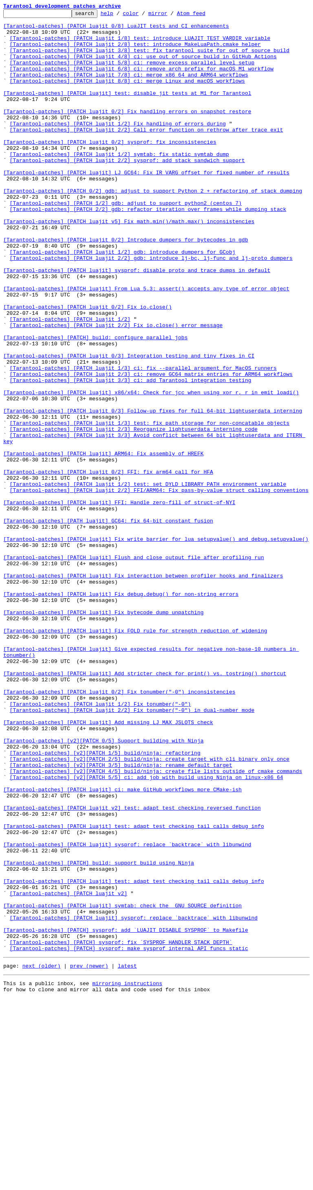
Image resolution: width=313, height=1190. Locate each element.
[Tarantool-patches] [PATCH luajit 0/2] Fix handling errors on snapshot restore (127, 132)
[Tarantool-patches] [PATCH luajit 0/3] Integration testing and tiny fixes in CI (128, 425)
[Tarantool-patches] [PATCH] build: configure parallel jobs (95, 403)
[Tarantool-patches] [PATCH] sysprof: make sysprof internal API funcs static (129, 1136)
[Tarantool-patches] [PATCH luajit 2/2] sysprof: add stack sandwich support (127, 190)
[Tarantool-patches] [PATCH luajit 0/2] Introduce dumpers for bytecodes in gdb (125, 286)
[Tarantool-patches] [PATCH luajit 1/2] (70, 381)
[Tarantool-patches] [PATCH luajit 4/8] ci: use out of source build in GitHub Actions (143, 66)
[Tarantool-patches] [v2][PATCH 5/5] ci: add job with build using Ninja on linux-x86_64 (146, 931)
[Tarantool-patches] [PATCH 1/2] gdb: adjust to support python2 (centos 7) (126, 242)
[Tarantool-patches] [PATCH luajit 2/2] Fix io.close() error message (116, 388)
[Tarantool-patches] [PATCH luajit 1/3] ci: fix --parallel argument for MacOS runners (143, 440)
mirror (170, 15)
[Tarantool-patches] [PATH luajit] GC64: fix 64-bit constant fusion (108, 623)
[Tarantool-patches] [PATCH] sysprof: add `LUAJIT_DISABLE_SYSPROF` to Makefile (125, 1114)
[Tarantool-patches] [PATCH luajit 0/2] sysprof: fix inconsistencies (109, 168)
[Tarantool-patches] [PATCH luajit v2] (69, 1070)
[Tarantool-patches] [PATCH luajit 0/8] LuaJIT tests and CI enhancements (116, 29)
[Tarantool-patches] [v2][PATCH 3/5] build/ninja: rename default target (121, 916)
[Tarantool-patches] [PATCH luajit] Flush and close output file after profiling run (133, 667)
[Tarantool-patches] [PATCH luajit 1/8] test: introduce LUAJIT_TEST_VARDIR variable (140, 44)
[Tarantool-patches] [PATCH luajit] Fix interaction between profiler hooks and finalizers (143, 689)
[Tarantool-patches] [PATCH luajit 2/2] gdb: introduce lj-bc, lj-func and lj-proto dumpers (151, 308)
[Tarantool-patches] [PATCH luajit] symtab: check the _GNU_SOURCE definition (122, 1085)
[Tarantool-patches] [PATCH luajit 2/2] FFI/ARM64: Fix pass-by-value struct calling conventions (159, 586)
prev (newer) (89, 1155)
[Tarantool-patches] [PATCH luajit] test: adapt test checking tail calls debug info (133, 989)
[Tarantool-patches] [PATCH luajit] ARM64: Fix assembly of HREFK (103, 542)
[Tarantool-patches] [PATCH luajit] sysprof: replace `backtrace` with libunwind (127, 1011)
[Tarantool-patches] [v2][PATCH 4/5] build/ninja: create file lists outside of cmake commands (156, 923)
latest (127, 1155)
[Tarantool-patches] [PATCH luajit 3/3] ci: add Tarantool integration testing (130, 454)
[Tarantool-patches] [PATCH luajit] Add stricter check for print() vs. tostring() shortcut (144, 806)
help (119, 15)
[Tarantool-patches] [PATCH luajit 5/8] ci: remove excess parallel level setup (132, 73)
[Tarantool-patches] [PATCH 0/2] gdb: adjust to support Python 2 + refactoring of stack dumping (152, 227)
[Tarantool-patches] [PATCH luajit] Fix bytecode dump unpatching (103, 733)
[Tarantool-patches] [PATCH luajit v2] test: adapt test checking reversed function (132, 967)
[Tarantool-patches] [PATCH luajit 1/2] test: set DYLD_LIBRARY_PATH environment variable (148, 579)
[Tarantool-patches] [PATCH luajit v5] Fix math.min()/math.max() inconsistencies (128, 264)
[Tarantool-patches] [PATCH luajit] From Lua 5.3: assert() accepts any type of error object (146, 344)
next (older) (41, 1155)
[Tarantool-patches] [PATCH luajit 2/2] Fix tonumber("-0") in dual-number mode (132, 850)
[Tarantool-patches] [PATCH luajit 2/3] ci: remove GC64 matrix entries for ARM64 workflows (151, 447)
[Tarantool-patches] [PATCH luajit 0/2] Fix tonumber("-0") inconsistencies (119, 828)
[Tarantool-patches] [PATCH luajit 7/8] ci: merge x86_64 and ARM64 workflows (129, 88)
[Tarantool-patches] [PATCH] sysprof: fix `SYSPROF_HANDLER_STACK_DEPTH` (121, 1129)
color (143, 15)
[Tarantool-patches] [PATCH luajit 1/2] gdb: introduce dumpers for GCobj (123, 300)
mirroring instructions (127, 1173)
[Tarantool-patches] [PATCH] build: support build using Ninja (98, 1033)
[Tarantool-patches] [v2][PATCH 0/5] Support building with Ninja (103, 887)
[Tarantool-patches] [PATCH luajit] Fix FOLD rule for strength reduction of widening (135, 755)
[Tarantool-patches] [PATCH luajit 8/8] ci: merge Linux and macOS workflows (127, 95)
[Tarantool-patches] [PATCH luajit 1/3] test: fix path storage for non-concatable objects (149, 505)
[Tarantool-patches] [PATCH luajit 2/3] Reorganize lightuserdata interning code (134, 513)
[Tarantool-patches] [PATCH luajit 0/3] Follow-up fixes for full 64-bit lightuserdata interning (152, 491)
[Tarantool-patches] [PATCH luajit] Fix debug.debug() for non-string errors (120, 711)
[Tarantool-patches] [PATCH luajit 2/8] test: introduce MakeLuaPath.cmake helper (135, 51)
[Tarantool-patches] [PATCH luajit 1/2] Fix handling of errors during (118, 146)
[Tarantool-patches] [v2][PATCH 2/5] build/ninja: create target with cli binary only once (149, 909)
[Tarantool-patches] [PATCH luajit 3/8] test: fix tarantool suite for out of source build (149, 58)
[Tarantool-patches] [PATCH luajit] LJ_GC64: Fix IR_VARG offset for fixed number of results (146, 205)
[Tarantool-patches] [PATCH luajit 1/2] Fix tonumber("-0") (100, 843)
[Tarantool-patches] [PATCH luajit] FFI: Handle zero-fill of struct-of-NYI (119, 601)
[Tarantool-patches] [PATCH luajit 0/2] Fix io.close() (87, 366)
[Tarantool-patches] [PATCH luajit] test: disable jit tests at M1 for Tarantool (127, 110)
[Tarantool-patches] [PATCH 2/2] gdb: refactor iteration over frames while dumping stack (148, 249)
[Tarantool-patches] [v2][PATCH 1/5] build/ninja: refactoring (105, 901)
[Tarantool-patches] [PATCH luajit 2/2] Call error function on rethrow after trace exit (146, 154)
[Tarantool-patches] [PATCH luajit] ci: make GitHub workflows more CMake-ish (122, 945)
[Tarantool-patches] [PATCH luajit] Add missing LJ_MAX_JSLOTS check (108, 865)
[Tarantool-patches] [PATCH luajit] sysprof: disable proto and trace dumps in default (136, 322)
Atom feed (204, 15)
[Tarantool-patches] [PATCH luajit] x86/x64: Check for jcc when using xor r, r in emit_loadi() (151, 469)
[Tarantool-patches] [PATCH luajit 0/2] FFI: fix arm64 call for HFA (108, 564)
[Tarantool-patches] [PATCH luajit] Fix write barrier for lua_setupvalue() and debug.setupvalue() (156, 645)
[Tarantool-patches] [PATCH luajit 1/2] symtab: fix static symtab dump (119, 183)
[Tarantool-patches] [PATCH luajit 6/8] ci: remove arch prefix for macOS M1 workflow (141, 80)
